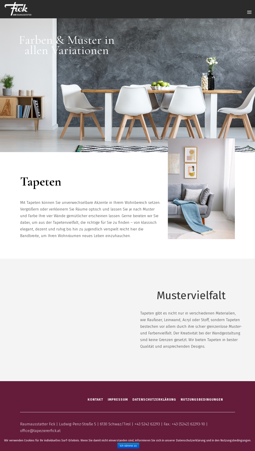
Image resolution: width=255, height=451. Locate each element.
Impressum (118, 400)
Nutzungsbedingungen (202, 400)
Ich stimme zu (128, 445)
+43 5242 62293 (147, 424)
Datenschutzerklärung (154, 400)
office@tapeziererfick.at (40, 430)
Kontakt (95, 400)
